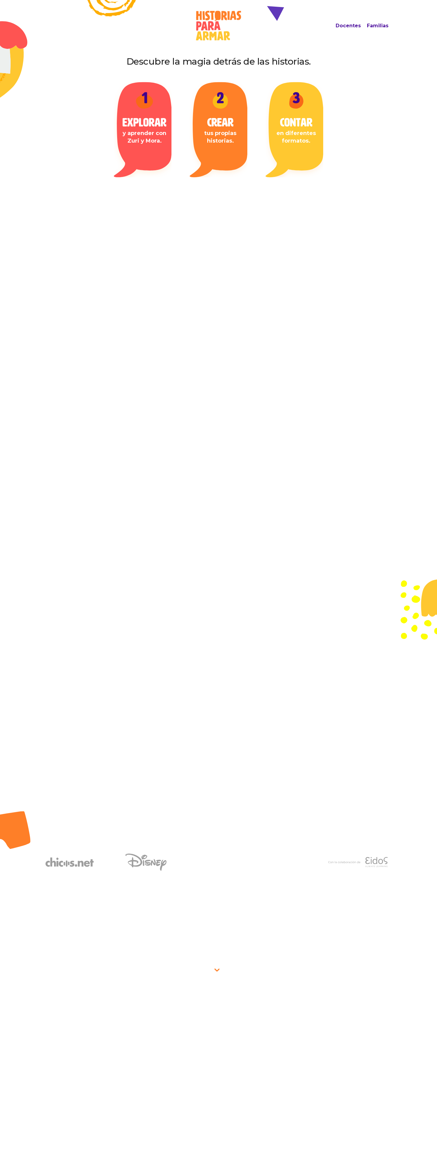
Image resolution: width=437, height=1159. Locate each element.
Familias (377, 26)
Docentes (348, 26)
